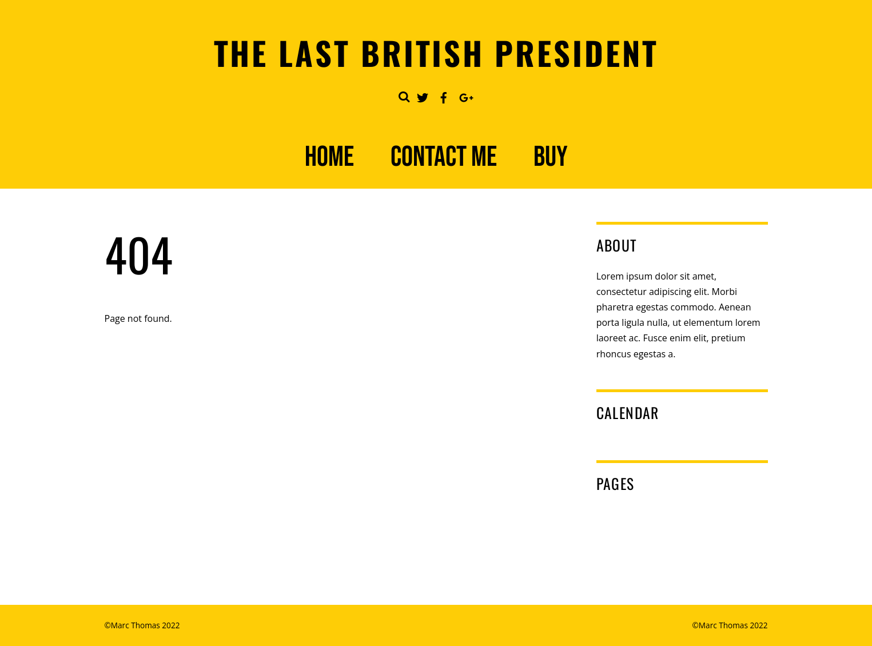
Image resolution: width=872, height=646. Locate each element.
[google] (465, 95)
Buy (550, 157)
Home (329, 157)
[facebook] (444, 95)
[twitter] (423, 95)
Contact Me (444, 157)
